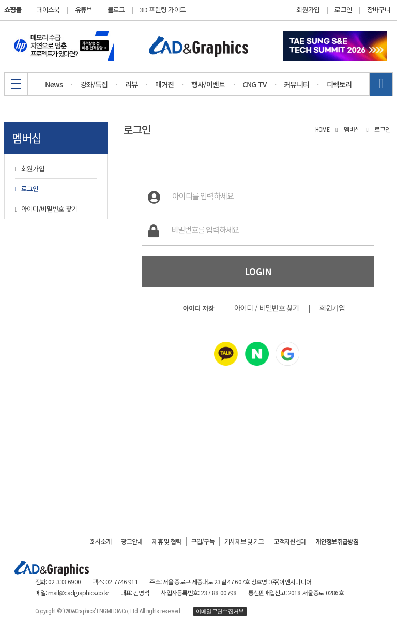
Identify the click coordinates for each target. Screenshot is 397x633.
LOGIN (258, 271)
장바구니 (378, 9)
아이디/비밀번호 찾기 (46, 209)
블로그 (116, 9)
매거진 (164, 84)
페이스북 (48, 9)
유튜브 (84, 9)
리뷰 (131, 84)
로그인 (343, 9)
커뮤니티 (296, 84)
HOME (322, 129)
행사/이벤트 (208, 84)
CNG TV (254, 84)
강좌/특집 (94, 84)
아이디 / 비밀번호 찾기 (266, 308)
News (54, 84)
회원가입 (307, 9)
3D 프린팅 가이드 (163, 9)
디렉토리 (339, 84)
